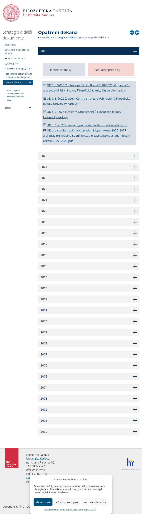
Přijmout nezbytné (67, 502)
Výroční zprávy (11, 63)
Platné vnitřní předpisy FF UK (18, 68)
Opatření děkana (13, 82)
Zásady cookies (51, 509)
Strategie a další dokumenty (17, 35)
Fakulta (47, 37)
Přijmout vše (43, 502)
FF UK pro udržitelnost (15, 58)
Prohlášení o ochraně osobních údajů (78, 509)
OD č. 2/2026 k (55, 112)
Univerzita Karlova (38, 458)
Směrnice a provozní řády (16, 98)
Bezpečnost (10, 44)
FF (39, 37)
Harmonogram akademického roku (15, 92)
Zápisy (8, 107)
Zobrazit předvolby (95, 502)
